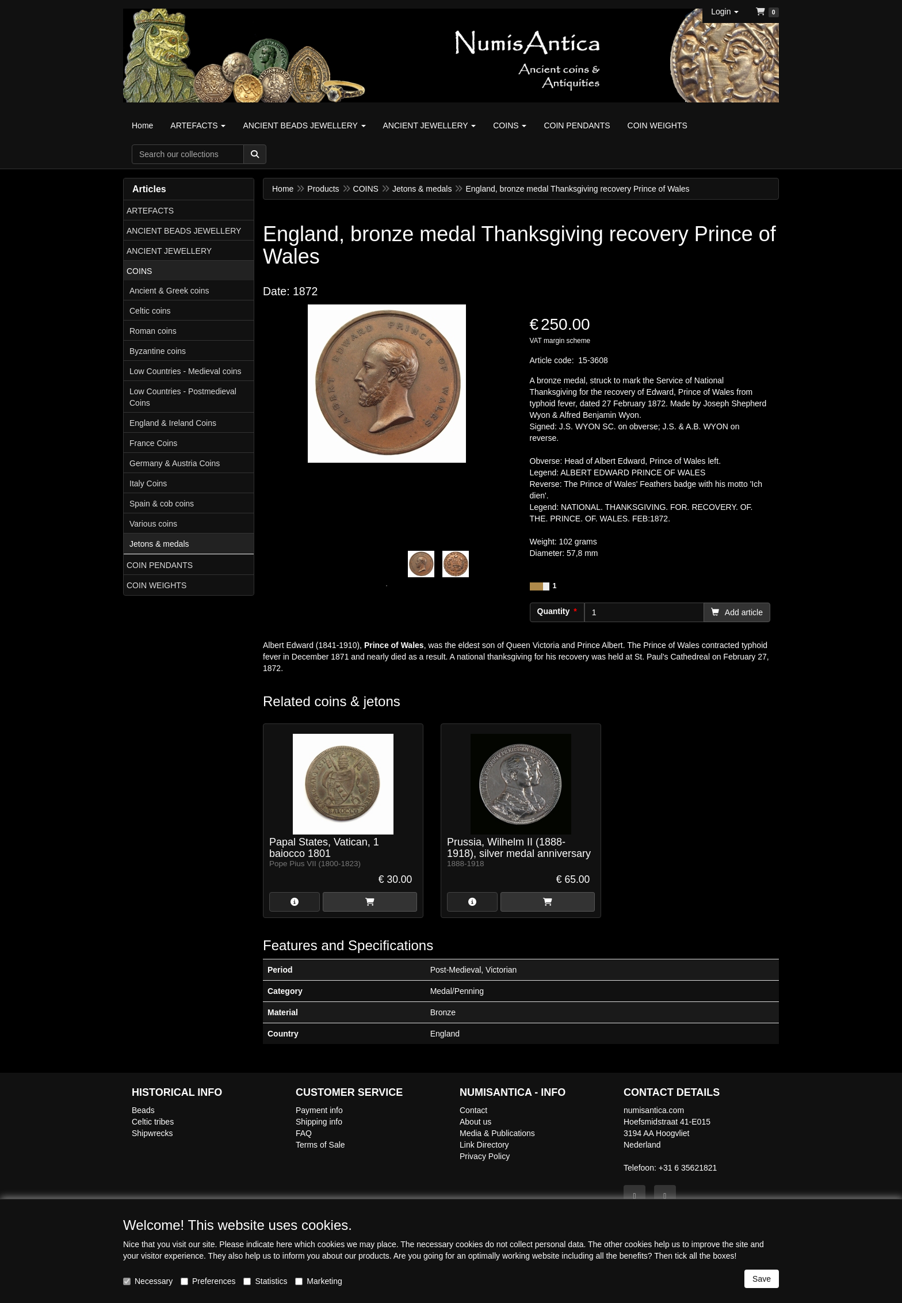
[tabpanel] (421, 564)
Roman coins (153, 331)
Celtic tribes (153, 1121)
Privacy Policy (485, 1156)
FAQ (304, 1133)
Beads (143, 1110)
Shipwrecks (152, 1133)
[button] (724, 11)
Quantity (553, 611)
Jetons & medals (159, 543)
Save (761, 1278)
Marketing (318, 1281)
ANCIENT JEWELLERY (169, 251)
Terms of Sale (320, 1144)
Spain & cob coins (161, 503)
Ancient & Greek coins (169, 290)
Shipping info (319, 1121)
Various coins (153, 523)
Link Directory (484, 1144)
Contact (473, 1110)
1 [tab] (386, 586)
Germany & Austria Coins (174, 463)
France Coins (153, 443)
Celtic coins (150, 310)
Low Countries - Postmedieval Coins (182, 397)
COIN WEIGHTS (156, 585)
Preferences (208, 1281)
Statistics (265, 1281)
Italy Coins (148, 483)
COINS (139, 271)
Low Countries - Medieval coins (185, 371)
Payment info (319, 1110)
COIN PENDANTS (160, 565)
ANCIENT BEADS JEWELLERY (184, 230)
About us (475, 1121)
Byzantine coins (157, 351)
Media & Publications (497, 1133)
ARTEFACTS (150, 210)
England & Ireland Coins (172, 423)
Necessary (148, 1281)
